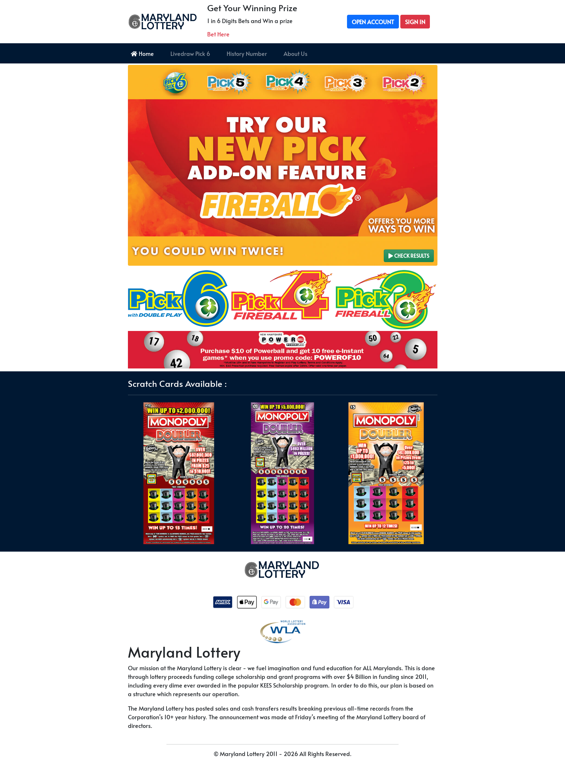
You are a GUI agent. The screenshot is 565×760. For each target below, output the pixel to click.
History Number (247, 53)
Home (142, 53)
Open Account (373, 22)
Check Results (408, 255)
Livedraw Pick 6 (190, 53)
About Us (295, 53)
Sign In (415, 22)
